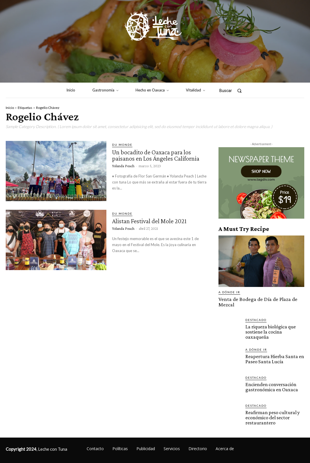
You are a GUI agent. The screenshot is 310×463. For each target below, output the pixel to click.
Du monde (122, 144)
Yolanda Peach (123, 165)
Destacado (256, 314)
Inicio (10, 107)
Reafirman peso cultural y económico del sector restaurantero (271, 409)
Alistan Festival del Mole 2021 (152, 221)
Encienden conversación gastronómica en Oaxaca (270, 379)
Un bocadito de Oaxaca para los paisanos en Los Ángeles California (159, 155)
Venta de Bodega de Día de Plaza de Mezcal (260, 299)
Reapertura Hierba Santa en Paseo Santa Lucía (272, 351)
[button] (233, 90)
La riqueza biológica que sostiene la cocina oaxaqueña (274, 323)
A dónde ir (229, 292)
